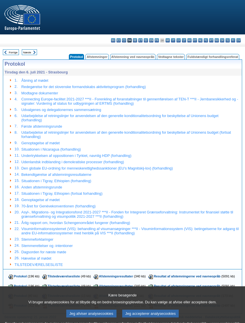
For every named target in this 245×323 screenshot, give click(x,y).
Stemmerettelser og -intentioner (47, 246)
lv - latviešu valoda (178, 40)
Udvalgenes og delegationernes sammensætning (61, 110)
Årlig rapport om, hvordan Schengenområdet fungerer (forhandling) (75, 223)
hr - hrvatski (168, 40)
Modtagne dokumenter (39, 93)
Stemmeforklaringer (37, 239)
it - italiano (173, 40)
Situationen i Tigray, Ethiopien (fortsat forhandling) (61, 193)
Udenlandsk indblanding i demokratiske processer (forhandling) (72, 162)
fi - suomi (233, 40)
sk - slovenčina (222, 40)
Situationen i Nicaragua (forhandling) (51, 149)
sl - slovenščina (227, 40)
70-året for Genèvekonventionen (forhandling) (58, 206)
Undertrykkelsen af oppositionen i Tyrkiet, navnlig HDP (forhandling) (76, 155)
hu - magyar (189, 40)
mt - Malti (195, 40)
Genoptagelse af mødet (40, 143)
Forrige (13, 52)
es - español (118, 40)
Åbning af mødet (34, 80)
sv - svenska (238, 40)
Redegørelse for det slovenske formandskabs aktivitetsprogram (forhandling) (83, 87)
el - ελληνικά (146, 40)
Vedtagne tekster (171, 57)
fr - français (157, 40)
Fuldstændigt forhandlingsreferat (212, 57)
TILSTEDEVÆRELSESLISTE (39, 264)
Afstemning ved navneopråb (132, 57)
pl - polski (206, 40)
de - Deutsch (135, 40)
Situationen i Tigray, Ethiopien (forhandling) (56, 181)
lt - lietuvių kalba (184, 40)
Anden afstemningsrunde (41, 187)
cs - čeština (124, 40)
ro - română (217, 40)
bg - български (113, 40)
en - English (151, 40)
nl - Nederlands (200, 40)
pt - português (211, 40)
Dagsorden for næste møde (43, 252)
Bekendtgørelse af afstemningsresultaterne (56, 174)
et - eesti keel (140, 40)
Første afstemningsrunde (41, 126)
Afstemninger (97, 57)
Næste (27, 52)
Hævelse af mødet (36, 258)
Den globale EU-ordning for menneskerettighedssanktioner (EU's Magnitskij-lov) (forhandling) (97, 168)
